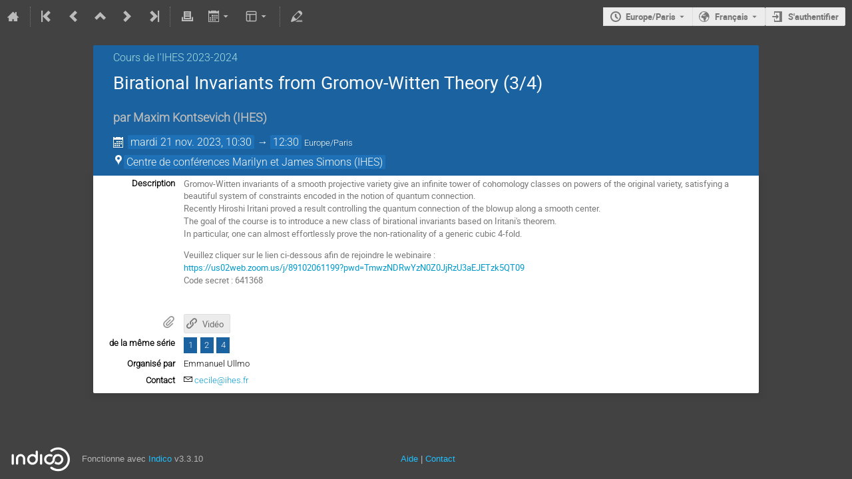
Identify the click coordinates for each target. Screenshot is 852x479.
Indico (160, 458)
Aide (409, 458)
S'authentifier (813, 17)
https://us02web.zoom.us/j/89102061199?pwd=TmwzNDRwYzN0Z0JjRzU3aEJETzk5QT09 (354, 267)
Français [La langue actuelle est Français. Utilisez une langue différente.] (731, 17)
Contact (440, 458)
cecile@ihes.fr (221, 380)
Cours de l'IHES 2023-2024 (175, 57)
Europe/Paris (651, 17)
